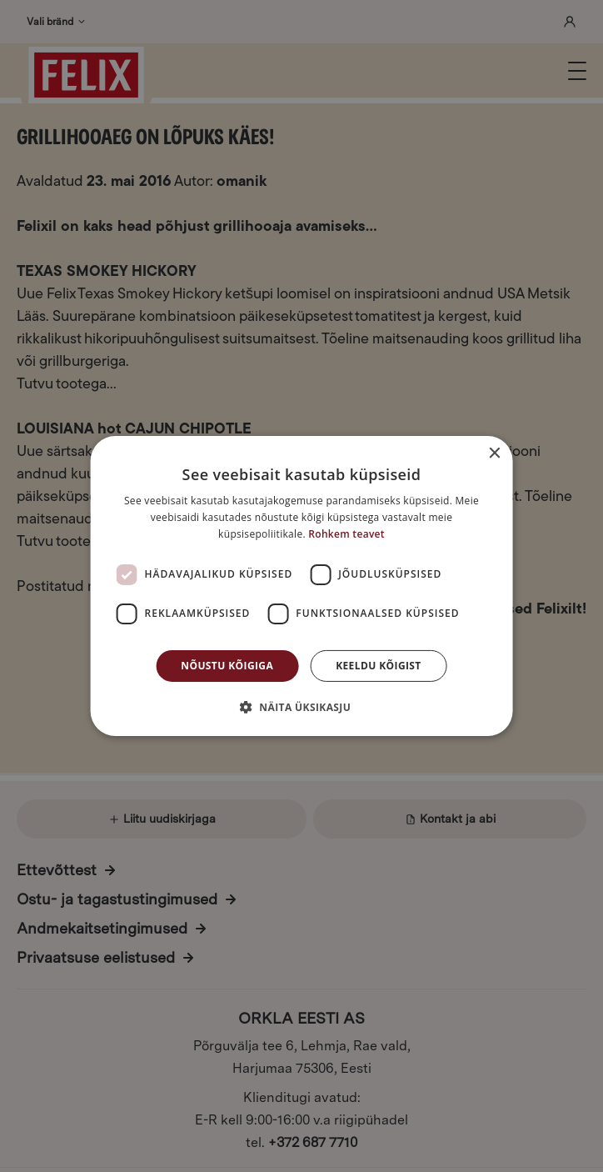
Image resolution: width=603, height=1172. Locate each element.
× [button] (493, 454)
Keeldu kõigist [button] (378, 666)
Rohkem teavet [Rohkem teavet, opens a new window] (346, 534)
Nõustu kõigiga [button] (227, 666)
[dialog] (301, 586)
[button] (301, 707)
